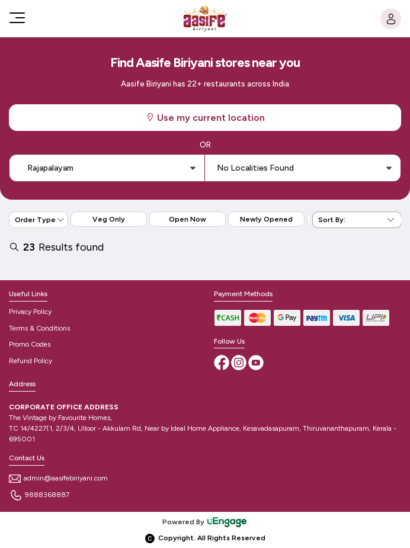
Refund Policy (30, 361)
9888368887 (39, 495)
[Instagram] (239, 362)
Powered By (205, 522)
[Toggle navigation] (16, 18)
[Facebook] (222, 362)
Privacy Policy (30, 311)
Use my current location (205, 117)
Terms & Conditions (39, 328)
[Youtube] (256, 362)
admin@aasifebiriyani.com (58, 478)
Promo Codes (29, 344)
